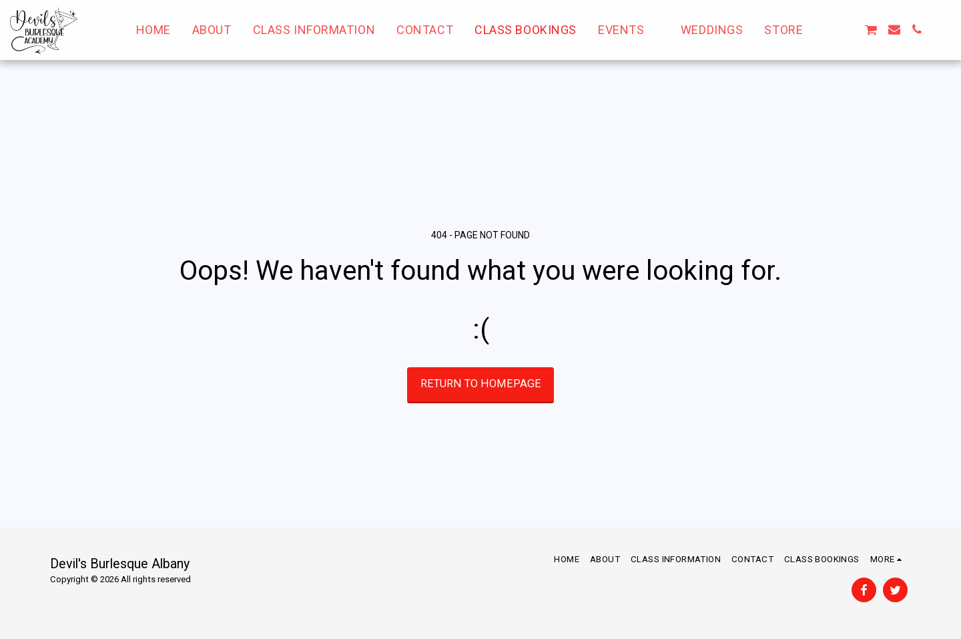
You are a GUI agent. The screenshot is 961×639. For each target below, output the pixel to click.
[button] (628, 30)
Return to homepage (480, 383)
